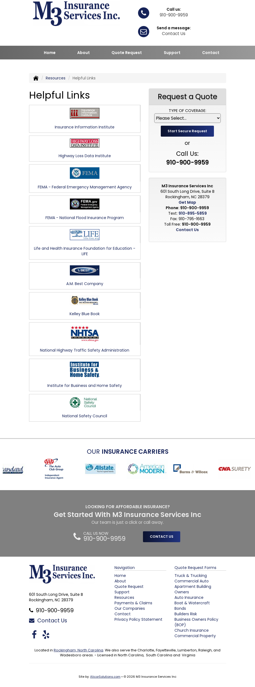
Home (50, 52)
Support (122, 592)
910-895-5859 (193, 213)
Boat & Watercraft (192, 603)
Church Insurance (191, 630)
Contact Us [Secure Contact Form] (187, 229)
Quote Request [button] (126, 52)
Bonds (180, 608)
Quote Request (129, 586)
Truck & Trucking (190, 575)
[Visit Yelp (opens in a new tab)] (45, 634)
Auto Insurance (189, 597)
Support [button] (172, 52)
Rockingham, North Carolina (78, 650)
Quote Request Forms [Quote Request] (195, 567)
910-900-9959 (174, 15)
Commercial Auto (191, 581)
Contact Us (173, 33)
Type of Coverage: (187, 110)
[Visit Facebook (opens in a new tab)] (34, 634)
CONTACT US (161, 536)
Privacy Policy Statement (138, 619)
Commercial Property (195, 636)
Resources (55, 78)
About (83, 52)
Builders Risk (185, 614)
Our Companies (129, 608)
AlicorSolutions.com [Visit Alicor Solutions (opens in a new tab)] (105, 676)
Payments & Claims (133, 603)
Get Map (187, 202)
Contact (210, 52)
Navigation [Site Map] (124, 567)
